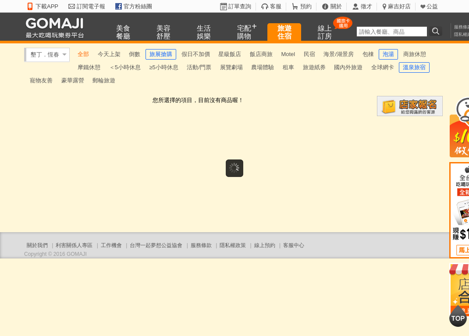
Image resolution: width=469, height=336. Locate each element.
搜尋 (437, 31)
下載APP (47, 6)
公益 (432, 6)
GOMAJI (57, 27)
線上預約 (264, 245)
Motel (288, 54)
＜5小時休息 (125, 67)
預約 (306, 6)
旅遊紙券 (314, 67)
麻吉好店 (399, 6)
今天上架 (109, 54)
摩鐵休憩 (89, 67)
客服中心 (293, 245)
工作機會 (111, 245)
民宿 (309, 54)
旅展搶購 (160, 54)
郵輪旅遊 (103, 80)
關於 (336, 6)
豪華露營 (72, 80)
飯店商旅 (261, 54)
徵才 (366, 6)
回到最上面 (458, 315)
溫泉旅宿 (414, 67)
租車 (288, 67)
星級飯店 (229, 54)
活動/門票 (199, 67)
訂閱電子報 (91, 6)
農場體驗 (262, 67)
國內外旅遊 (348, 67)
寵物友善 (41, 80)
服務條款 (201, 245)
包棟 (368, 54)
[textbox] (392, 31)
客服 (275, 6)
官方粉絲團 (138, 6)
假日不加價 (195, 54)
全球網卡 (382, 67)
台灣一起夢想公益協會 (156, 245)
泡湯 (388, 54)
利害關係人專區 (74, 245)
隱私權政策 (233, 245)
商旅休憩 (414, 54)
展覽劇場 (231, 67)
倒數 (134, 54)
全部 (83, 54)
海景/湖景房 (338, 54)
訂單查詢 (239, 6)
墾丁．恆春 (45, 54)
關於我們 (37, 245)
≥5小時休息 (163, 67)
